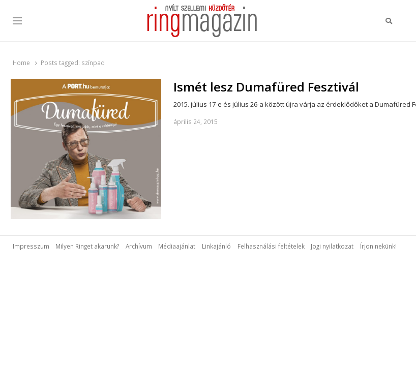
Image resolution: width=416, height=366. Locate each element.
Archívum (139, 246)
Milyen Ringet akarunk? (87, 246)
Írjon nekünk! (378, 246)
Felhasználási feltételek (271, 246)
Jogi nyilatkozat (332, 246)
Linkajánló (216, 246)
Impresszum (31, 246)
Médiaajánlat (176, 246)
